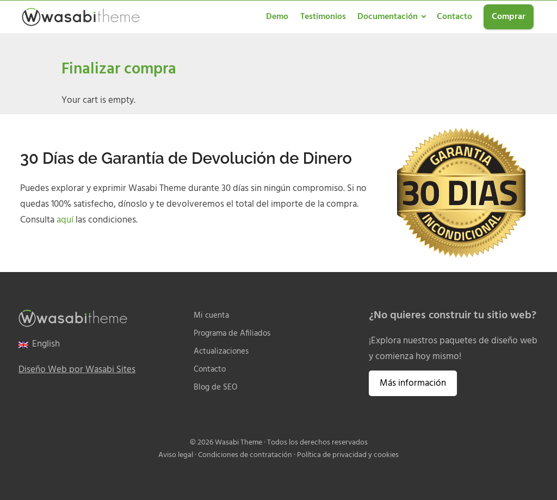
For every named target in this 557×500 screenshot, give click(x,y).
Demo (277, 17)
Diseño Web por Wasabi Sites (76, 369)
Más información (413, 383)
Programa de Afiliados (232, 334)
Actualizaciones (221, 351)
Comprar (508, 17)
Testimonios (323, 17)
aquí (65, 220)
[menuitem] (39, 344)
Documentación (387, 17)
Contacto (454, 17)
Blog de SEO (216, 387)
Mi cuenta (211, 316)
